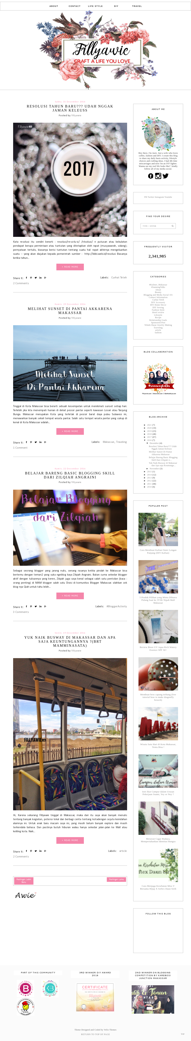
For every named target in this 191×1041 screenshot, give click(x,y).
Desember (154, 443)
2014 (149, 475)
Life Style (95, 6)
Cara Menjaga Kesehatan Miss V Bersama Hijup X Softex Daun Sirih (158, 887)
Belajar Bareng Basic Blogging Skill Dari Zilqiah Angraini (70, 475)
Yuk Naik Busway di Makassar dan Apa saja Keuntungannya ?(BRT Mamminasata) (70, 641)
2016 (149, 440)
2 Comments (21, 283)
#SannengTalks (158, 287)
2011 (149, 484)
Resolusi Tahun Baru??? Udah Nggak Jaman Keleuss (70, 108)
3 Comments (21, 612)
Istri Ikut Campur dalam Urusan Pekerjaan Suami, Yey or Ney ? (158, 793)
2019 (149, 431)
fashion (158, 332)
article (123, 851)
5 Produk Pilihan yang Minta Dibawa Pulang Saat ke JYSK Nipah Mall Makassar (158, 600)
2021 (149, 425)
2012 (149, 480)
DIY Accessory (158, 302)
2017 (149, 437)
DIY (116, 6)
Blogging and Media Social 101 (158, 295)
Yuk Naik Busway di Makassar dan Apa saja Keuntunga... (163, 464)
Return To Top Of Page (95, 1034)
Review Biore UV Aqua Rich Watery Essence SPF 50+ (158, 648)
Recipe (158, 317)
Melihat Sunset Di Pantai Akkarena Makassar (70, 311)
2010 (149, 487)
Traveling (121, 442)
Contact (75, 6)
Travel (137, 6)
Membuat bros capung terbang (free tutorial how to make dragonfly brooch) (158, 697)
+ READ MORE (70, 267)
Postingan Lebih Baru (24, 881)
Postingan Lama (116, 879)
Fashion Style (158, 310)
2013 (149, 477)
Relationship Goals (158, 320)
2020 (149, 428)
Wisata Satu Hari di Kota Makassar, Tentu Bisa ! (158, 745)
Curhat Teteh (119, 277)
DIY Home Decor (158, 305)
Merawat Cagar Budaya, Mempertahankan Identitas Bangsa (158, 840)
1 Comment (20, 448)
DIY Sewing (158, 307)
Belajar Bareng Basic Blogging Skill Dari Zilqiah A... (163, 458)
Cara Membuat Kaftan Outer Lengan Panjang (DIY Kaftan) (158, 551)
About (54, 6)
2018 (149, 434)
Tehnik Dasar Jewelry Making (158, 325)
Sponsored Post (158, 322)
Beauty (158, 292)
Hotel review (158, 312)
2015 (149, 471)
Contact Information (158, 297)
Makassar (108, 442)
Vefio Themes (110, 1030)
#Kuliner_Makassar (158, 284)
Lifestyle (158, 315)
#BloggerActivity (117, 606)
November (155, 468)
